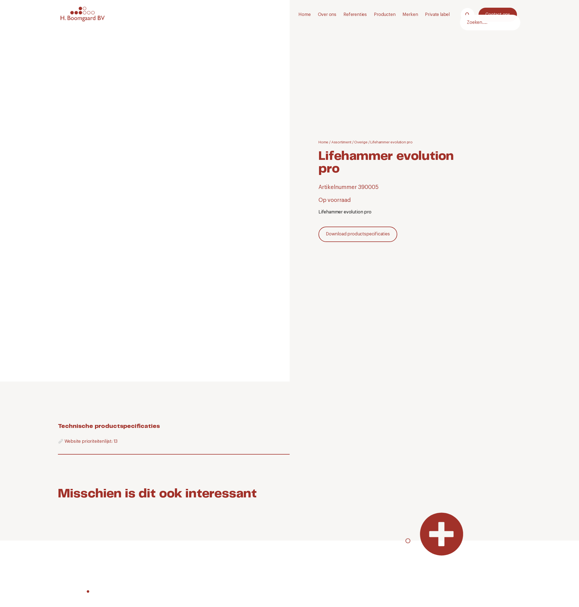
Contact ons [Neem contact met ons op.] (497, 14)
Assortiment (341, 142)
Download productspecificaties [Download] (358, 234)
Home (304, 14)
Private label (437, 14)
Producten (384, 14)
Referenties (355, 14)
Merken (410, 14)
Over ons (327, 14)
